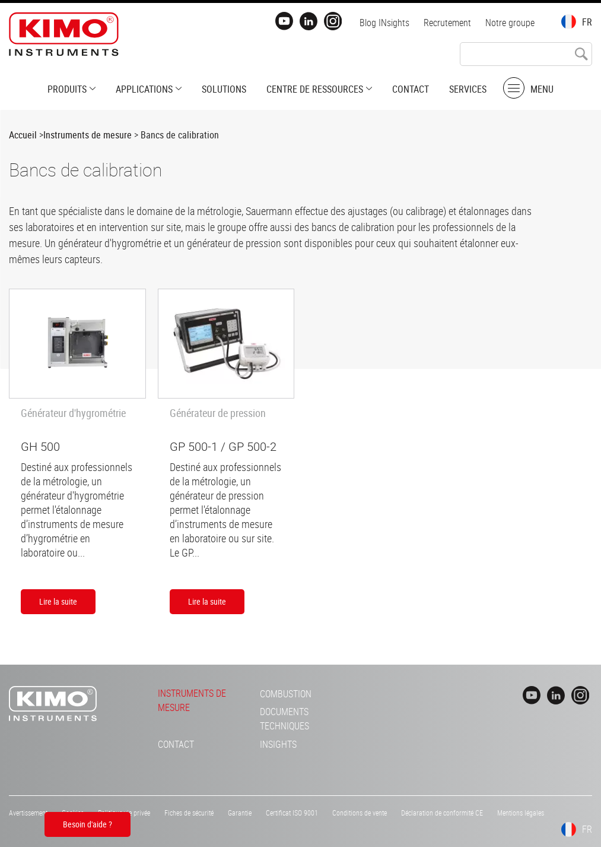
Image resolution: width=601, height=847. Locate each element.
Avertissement (28, 812)
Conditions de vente (359, 812)
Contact (410, 89)
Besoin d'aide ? (87, 824)
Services (467, 89)
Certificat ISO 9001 (292, 812)
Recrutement (447, 22)
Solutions (224, 89)
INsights (278, 744)
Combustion (285, 693)
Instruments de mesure (87, 134)
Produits (67, 89)
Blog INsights (384, 22)
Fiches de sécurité (189, 812)
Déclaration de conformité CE (442, 812)
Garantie (240, 812)
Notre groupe (510, 22)
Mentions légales (520, 812)
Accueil (23, 134)
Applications (144, 89)
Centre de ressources (314, 89)
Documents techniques (284, 718)
